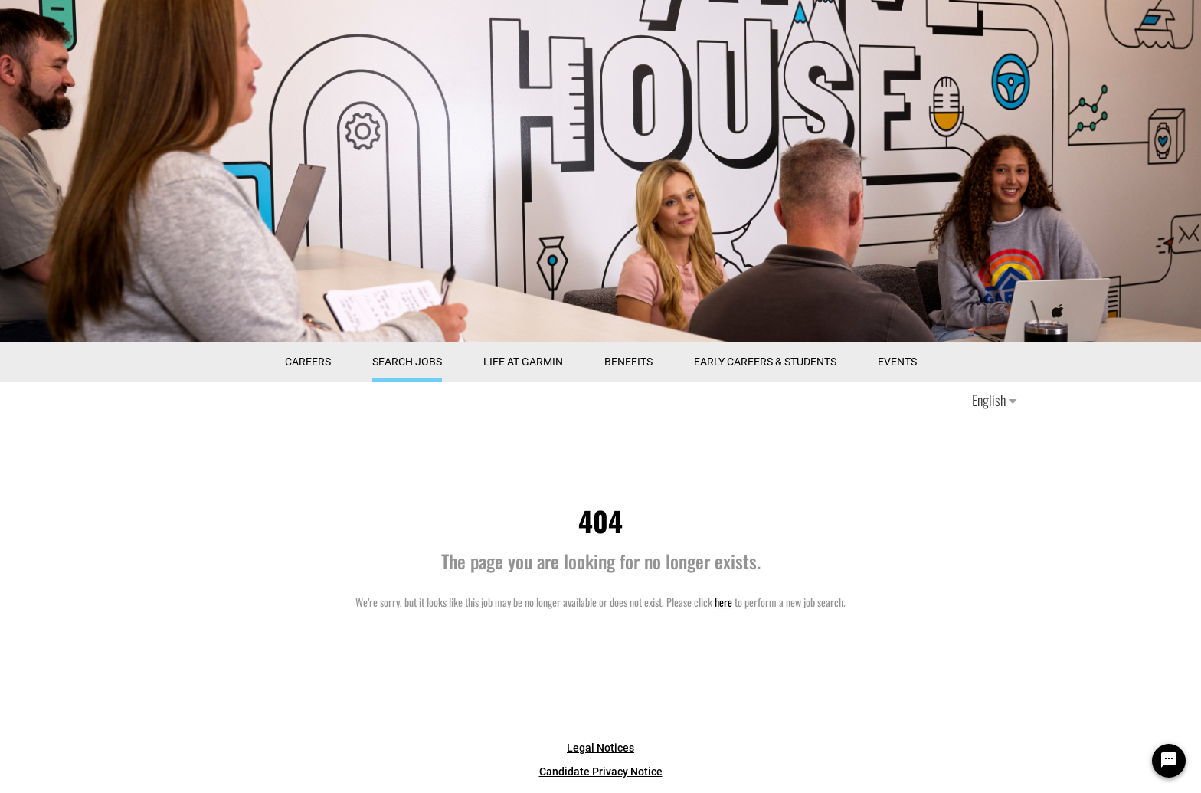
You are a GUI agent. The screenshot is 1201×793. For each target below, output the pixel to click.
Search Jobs (407, 362)
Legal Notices (600, 748)
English (994, 400)
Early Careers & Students (765, 362)
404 (600, 520)
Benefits (628, 362)
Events (897, 362)
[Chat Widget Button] (1169, 761)
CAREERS (308, 362)
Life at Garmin (523, 362)
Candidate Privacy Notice (601, 771)
